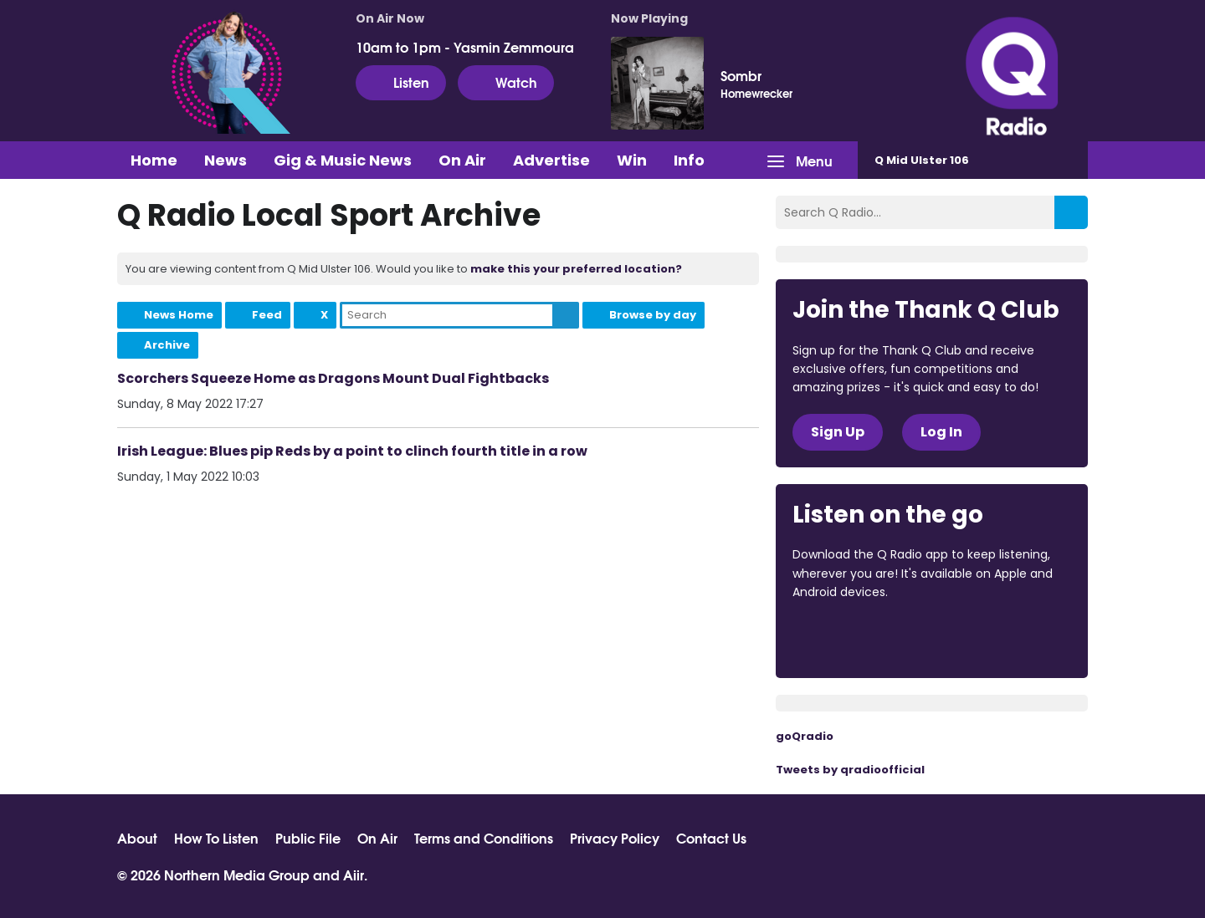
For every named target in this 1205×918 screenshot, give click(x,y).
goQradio (804, 736)
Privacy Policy (614, 838)
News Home (178, 315)
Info (689, 160)
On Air (462, 160)
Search (565, 315)
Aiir (353, 874)
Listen (400, 82)
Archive (167, 345)
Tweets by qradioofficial (850, 770)
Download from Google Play (997, 638)
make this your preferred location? (576, 269)
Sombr (740, 75)
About (137, 838)
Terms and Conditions (483, 838)
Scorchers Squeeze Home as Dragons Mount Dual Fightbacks (333, 378)
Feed (267, 315)
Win (632, 160)
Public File (308, 838)
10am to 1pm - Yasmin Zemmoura (465, 47)
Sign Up (837, 431)
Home (154, 160)
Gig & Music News (343, 160)
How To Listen (216, 838)
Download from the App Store (857, 638)
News (225, 160)
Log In (941, 431)
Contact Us (711, 838)
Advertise (551, 160)
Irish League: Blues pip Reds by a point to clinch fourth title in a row (352, 451)
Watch (505, 82)
